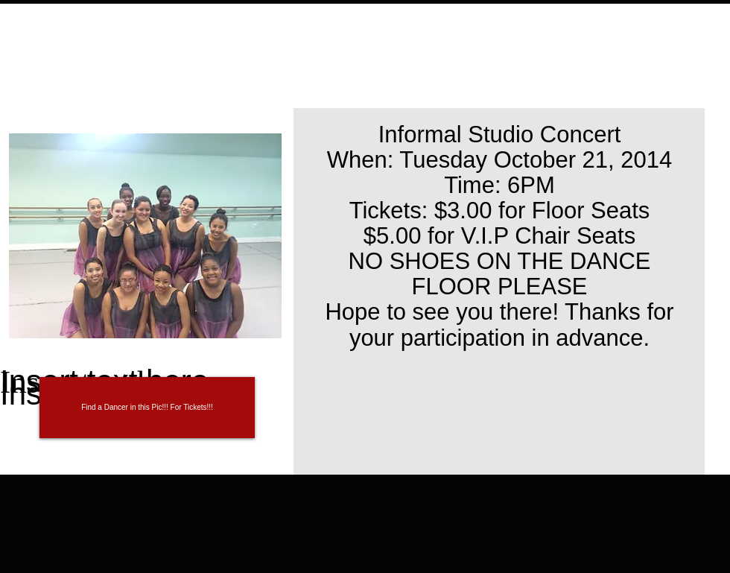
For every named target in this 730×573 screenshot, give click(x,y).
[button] (147, 407)
